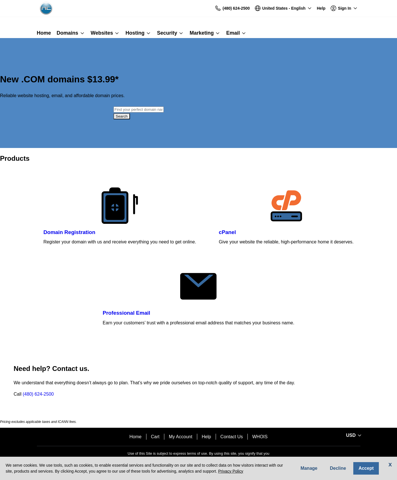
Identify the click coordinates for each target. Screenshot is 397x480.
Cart (155, 436)
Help (206, 436)
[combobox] (139, 109)
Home (135, 436)
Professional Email (126, 313)
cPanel (227, 232)
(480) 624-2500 (38, 394)
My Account (180, 436)
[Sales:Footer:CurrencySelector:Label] (353, 435)
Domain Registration (69, 232)
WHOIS (260, 436)
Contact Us (231, 436)
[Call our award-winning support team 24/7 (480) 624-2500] (321, 8)
